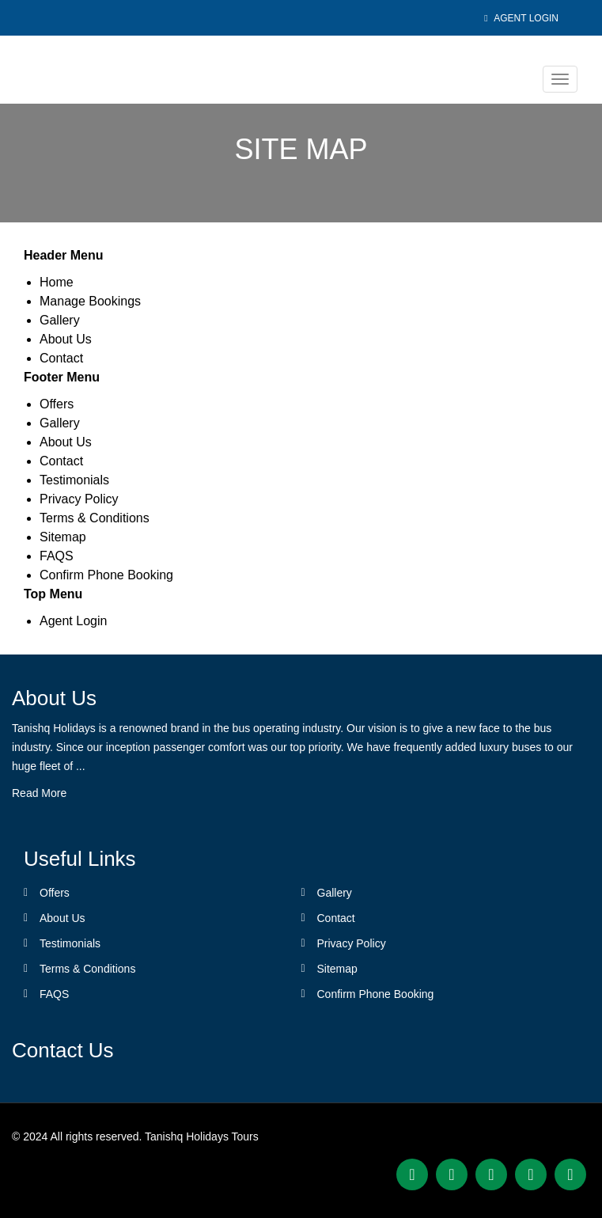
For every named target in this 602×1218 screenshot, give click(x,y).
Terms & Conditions (95, 518)
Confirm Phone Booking (106, 575)
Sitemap (63, 537)
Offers (57, 404)
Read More (39, 793)
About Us (66, 339)
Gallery (60, 320)
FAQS (57, 556)
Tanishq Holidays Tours (202, 1136)
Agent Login (521, 18)
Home (57, 282)
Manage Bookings (90, 301)
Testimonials (74, 480)
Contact (61, 358)
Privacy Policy (79, 499)
